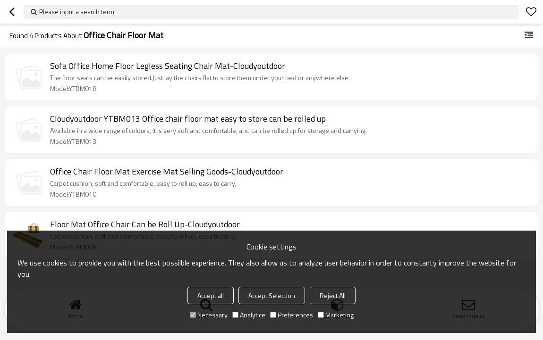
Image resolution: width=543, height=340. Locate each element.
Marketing (336, 315)
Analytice (248, 315)
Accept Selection (271, 295)
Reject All (333, 295)
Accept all (210, 295)
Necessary (209, 315)
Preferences (291, 315)
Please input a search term (76, 12)
